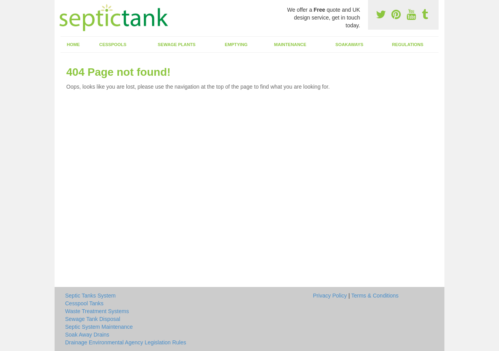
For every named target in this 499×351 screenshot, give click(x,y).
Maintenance (290, 44)
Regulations (407, 44)
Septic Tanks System (90, 295)
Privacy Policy (330, 295)
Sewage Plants (177, 44)
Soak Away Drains (87, 334)
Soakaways (349, 44)
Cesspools (113, 44)
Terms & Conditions (374, 295)
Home (73, 44)
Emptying (236, 44)
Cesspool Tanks (84, 303)
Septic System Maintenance (99, 327)
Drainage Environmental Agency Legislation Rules (125, 342)
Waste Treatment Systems (97, 311)
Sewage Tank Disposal (92, 319)
